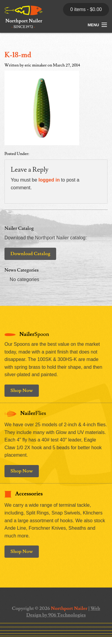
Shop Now (21, 390)
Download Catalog (30, 254)
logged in (49, 179)
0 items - (86, 9)
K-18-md (17, 55)
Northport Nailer (69, 608)
